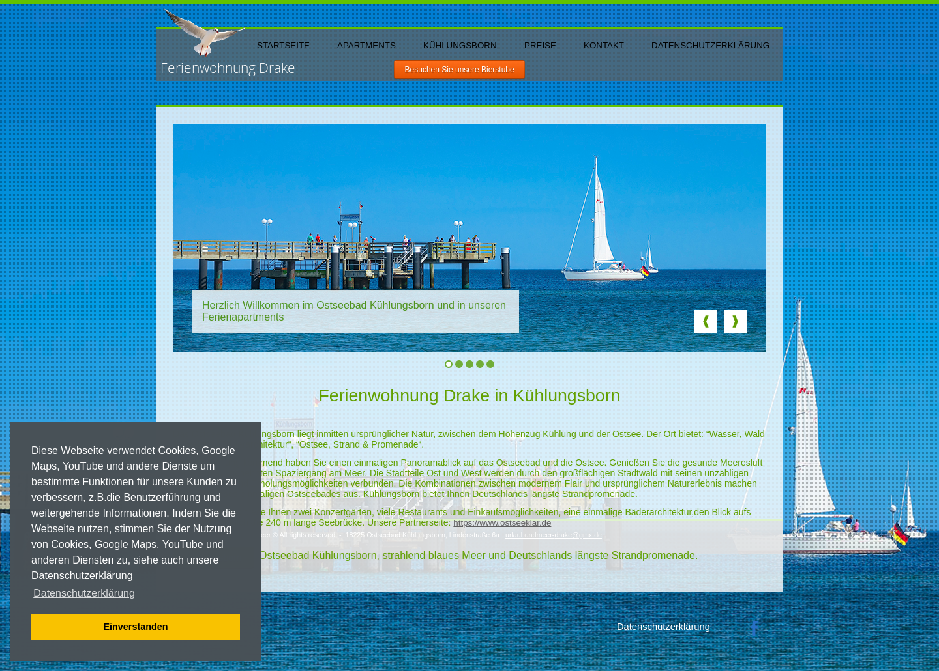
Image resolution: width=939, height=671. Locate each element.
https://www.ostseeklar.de (502, 523)
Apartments (366, 45)
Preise (540, 45)
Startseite (283, 45)
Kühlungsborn (460, 45)
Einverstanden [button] (135, 626)
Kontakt (604, 45)
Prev (705, 321)
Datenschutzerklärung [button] (84, 593)
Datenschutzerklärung (710, 45)
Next (735, 321)
